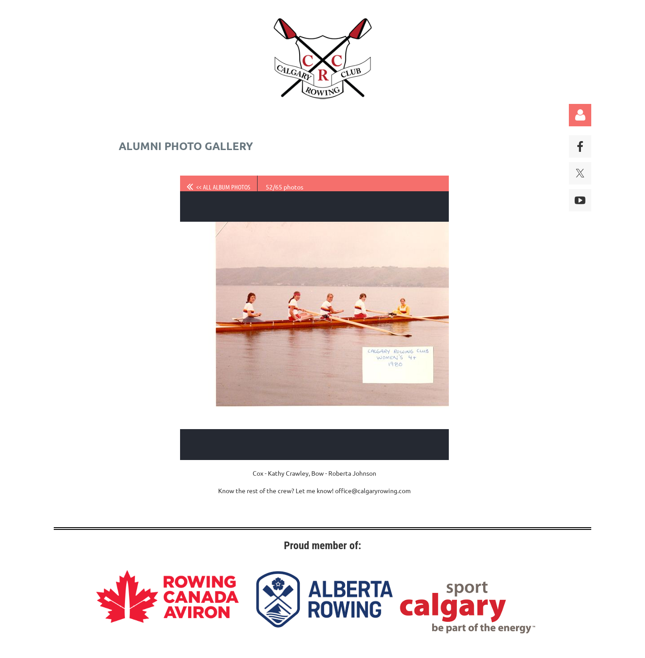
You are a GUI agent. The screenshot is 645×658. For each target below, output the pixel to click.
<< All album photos (223, 187)
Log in (580, 115)
